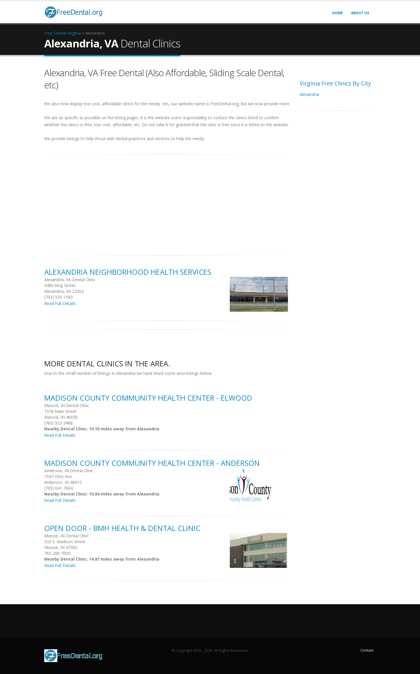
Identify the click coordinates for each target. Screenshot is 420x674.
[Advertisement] (167, 202)
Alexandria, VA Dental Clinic (69, 279)
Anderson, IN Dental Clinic (68, 470)
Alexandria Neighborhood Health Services (127, 272)
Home (337, 12)
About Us (360, 12)
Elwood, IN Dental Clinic (66, 405)
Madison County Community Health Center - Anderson (152, 463)
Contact (366, 650)
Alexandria (309, 94)
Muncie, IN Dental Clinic (66, 536)
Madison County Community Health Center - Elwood (148, 398)
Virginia (74, 33)
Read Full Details (60, 303)
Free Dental (55, 33)
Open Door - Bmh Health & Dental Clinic (122, 528)
